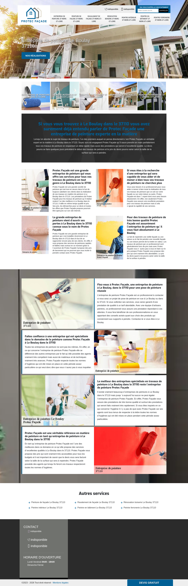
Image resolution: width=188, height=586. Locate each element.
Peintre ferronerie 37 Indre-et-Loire (162, 19)
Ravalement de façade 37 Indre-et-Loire (94, 18)
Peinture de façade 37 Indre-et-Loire (76, 18)
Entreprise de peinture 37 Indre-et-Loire (59, 18)
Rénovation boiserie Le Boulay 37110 (141, 502)
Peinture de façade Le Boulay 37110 (48, 502)
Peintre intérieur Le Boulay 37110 (46, 508)
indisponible (111, 9)
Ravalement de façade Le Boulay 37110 (96, 502)
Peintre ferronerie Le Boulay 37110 (140, 508)
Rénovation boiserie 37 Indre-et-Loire (112, 18)
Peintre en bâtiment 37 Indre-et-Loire (145, 18)
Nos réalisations (35, 56)
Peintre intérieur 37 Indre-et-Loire (129, 19)
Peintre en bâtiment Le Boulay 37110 (94, 508)
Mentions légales (60, 583)
